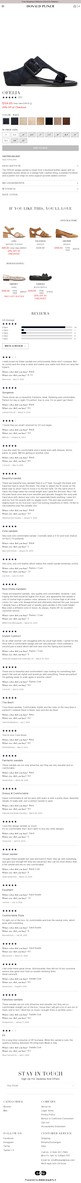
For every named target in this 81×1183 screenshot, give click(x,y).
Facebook (8, 1138)
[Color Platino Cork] (23, 121)
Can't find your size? (11, 156)
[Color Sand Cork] (32, 121)
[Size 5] (6, 134)
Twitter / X (8, 1150)
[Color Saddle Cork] (66, 121)
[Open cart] (76, 6)
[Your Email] (38, 1085)
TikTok (6, 1146)
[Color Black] (15, 121)
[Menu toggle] (3, 6)
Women (7, 1107)
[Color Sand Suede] (57, 121)
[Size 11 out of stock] (23, 140)
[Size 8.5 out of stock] (66, 134)
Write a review (15, 346)
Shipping (45, 1138)
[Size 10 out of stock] (15, 140)
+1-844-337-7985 (59, 1152)
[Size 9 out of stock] (75, 134)
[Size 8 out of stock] (57, 134)
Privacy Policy (48, 1115)
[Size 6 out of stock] (23, 134)
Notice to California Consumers (57, 1119)
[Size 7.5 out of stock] (49, 134)
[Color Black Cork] (49, 121)
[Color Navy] (6, 121)
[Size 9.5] (6, 140)
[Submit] (73, 1085)
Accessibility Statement (53, 1127)
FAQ (43, 1146)
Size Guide (10, 194)
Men (5, 1111)
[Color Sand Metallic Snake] (40, 121)
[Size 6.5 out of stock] (32, 134)
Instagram (8, 1142)
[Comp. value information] (31, 103)
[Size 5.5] (15, 134)
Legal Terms (47, 1111)
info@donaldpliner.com (63, 1160)
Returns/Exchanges (51, 1142)
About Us (46, 1107)
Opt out (45, 1123)
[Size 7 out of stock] (40, 134)
